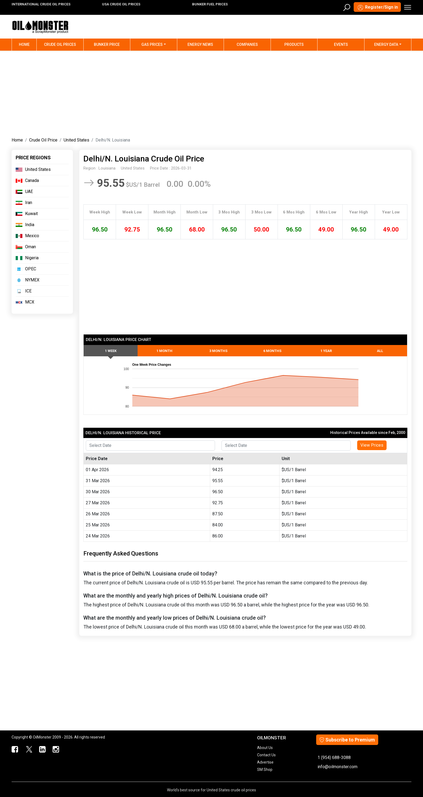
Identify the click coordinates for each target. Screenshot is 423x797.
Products (294, 44)
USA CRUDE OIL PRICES (121, 4)
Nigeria (32, 257)
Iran (28, 202)
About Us (265, 748)
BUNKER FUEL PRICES (210, 4)
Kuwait (31, 213)
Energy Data (386, 44)
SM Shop (264, 769)
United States (76, 140)
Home (28, 44)
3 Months (218, 351)
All (380, 351)
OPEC (30, 268)
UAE (29, 191)
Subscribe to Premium (347, 740)
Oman (30, 246)
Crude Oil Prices (60, 44)
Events (341, 44)
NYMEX (32, 279)
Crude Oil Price (43, 140)
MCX (29, 302)
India (29, 224)
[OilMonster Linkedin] (42, 749)
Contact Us (266, 755)
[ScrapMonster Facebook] (15, 749)
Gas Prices (152, 44)
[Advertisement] (211, 92)
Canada (32, 180)
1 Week (111, 351)
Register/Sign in (377, 7)
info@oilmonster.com (337, 766)
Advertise (265, 762)
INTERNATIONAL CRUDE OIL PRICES (41, 4)
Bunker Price (107, 44)
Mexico (32, 235)
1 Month (164, 351)
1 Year (326, 351)
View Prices (371, 445)
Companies (247, 44)
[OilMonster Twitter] (29, 749)
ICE (28, 291)
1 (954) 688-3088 (334, 757)
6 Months (272, 351)
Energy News (200, 44)
